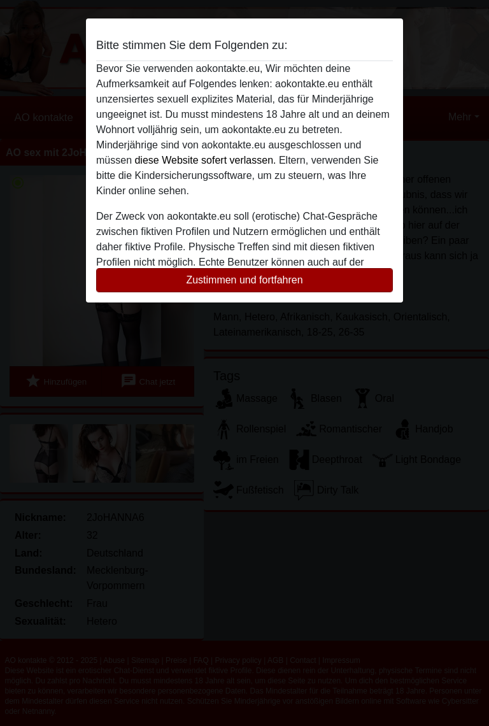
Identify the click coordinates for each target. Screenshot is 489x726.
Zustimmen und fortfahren (244, 279)
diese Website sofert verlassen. (205, 160)
